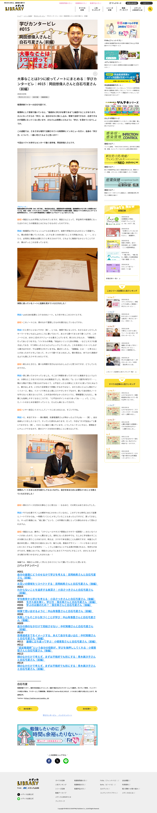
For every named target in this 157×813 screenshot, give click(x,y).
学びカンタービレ (39, 16)
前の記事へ (28, 708)
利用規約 (125, 784)
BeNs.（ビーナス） (107, 784)
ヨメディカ (104, 789)
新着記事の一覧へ (112, 278)
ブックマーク (116, 3)
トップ (19, 16)
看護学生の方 (94, 3)
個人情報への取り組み (130, 789)
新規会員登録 (132, 3)
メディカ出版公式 (25, 794)
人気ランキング (96, 9)
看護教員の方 (80, 3)
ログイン (146, 3)
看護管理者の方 (64, 3)
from (28, 788)
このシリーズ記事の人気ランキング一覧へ (120, 372)
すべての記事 (82, 9)
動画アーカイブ (123, 9)
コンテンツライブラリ (108, 793)
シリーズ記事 (109, 9)
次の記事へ (87, 708)
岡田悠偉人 (44, 97)
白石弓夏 (35, 97)
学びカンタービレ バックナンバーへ (57, 715)
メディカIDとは (127, 793)
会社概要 (125, 780)
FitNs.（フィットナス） (108, 780)
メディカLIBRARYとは (137, 9)
